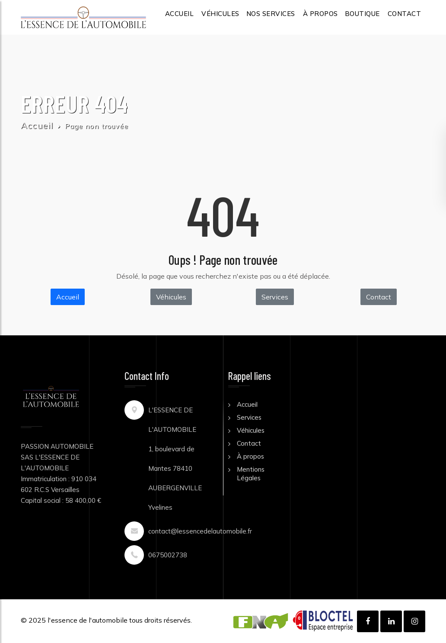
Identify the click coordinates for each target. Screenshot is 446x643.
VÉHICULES (220, 14)
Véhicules (171, 297)
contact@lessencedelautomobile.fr (200, 531)
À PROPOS (320, 14)
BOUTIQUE (362, 14)
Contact (378, 297)
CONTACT (404, 14)
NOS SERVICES (270, 14)
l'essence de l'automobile (87, 620)
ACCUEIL (179, 14)
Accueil (37, 125)
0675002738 (167, 555)
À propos (250, 456)
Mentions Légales (250, 473)
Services (274, 297)
